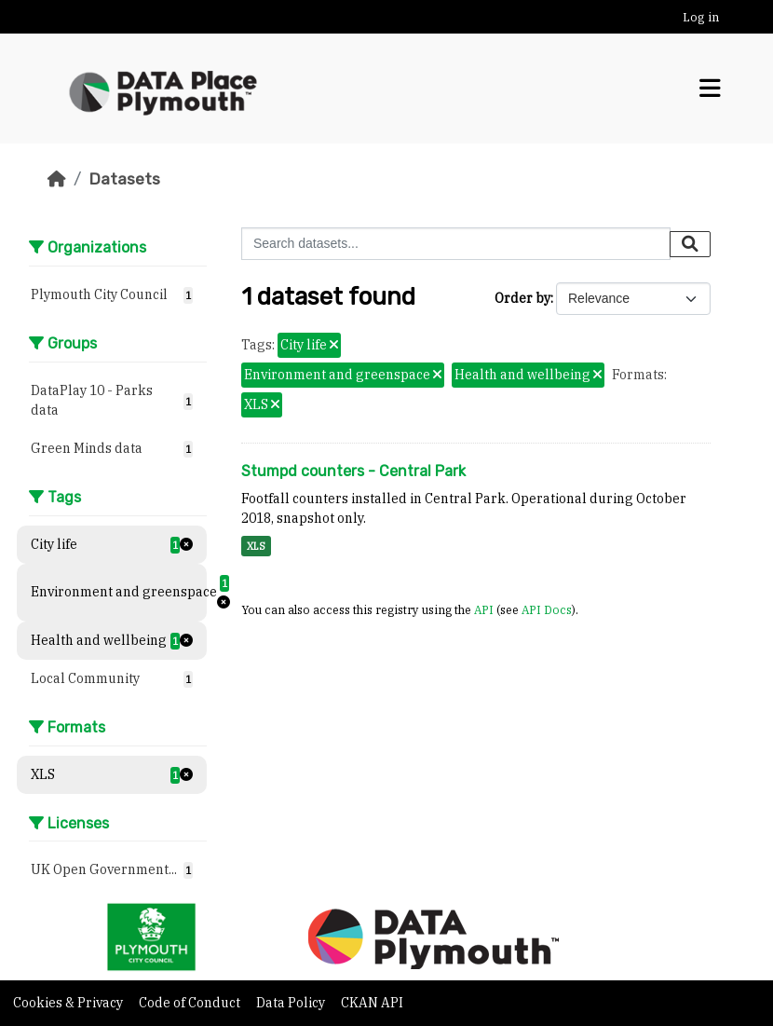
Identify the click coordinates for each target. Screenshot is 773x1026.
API (484, 609)
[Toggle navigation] (710, 88)
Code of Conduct (191, 1002)
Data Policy (292, 1002)
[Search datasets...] (456, 243)
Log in (701, 17)
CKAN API (372, 1002)
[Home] (56, 179)
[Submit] (690, 244)
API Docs (547, 609)
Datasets (124, 179)
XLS (256, 546)
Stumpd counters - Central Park (353, 471)
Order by (522, 298)
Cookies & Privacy (69, 1002)
